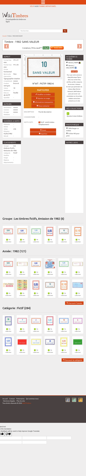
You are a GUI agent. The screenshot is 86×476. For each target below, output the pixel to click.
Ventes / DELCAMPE (71, 66)
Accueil (4, 36)
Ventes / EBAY (73, 62)
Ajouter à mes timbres (74, 116)
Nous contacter (43, 106)
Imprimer (43, 134)
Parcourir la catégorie (72, 360)
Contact (12, 399)
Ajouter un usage (43, 98)
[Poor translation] (8, 434)
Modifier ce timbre (43, 94)
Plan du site (21, 401)
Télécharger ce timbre (72, 129)
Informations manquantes (43, 102)
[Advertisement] (75, 178)
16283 (36, 6)
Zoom (43, 130)
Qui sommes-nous (32, 399)
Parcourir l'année (74, 303)
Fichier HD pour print (72, 134)
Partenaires (20, 399)
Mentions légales (9, 401)
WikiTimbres (26, 403)
